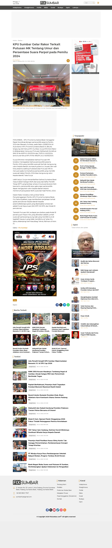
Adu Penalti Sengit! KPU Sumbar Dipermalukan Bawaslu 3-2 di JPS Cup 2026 (21, 329)
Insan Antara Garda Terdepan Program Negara (87, 280)
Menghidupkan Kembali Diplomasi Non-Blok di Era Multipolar (90, 298)
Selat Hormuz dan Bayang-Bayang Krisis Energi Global (88, 307)
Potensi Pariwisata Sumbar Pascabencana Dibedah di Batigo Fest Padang (88, 174)
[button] (93, 2)
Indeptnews (83, 506)
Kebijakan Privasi (62, 515)
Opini (80, 523)
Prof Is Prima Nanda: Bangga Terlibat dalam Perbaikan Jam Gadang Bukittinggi (88, 167)
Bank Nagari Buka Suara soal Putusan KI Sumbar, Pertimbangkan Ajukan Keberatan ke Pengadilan (50, 486)
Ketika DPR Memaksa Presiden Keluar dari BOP (90, 289)
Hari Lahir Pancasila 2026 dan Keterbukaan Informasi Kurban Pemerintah (88, 188)
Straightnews (36, 369)
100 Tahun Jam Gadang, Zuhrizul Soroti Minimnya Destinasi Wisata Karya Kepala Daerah (50, 445)
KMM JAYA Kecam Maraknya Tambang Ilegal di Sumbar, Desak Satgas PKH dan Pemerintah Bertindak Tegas (40, 329)
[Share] (68, 60)
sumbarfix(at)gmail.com (24, 518)
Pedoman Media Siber (64, 512)
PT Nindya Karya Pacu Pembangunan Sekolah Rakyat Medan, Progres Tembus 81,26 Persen (50, 472)
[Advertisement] (56, 25)
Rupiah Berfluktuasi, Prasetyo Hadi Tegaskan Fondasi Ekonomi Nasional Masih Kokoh (60, 329)
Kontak (59, 520)
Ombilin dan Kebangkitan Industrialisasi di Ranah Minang (90, 325)
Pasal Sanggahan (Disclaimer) (66, 517)
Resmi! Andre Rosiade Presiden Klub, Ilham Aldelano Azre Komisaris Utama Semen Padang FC (21, 350)
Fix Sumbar (16, 60)
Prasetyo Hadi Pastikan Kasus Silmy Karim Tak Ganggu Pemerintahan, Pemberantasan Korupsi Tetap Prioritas (50, 458)
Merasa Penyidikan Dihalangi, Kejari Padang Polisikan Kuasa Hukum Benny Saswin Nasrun (88, 195)
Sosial (81, 517)
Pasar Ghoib (85, 316)
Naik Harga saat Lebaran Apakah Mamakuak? (89, 271)
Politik (81, 512)
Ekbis (81, 515)
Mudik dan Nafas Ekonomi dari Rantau (90, 262)
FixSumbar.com (55, 538)
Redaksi (59, 509)
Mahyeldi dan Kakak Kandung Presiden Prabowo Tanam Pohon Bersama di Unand (40, 350)
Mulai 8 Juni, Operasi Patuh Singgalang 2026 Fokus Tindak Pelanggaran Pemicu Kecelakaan (60, 350)
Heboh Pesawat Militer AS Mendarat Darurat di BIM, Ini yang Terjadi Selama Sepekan (88, 160)
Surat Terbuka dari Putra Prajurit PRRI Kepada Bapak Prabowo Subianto (90, 334)
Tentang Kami (61, 506)
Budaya (81, 520)
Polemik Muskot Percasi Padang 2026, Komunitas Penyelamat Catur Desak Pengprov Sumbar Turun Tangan (88, 209)
